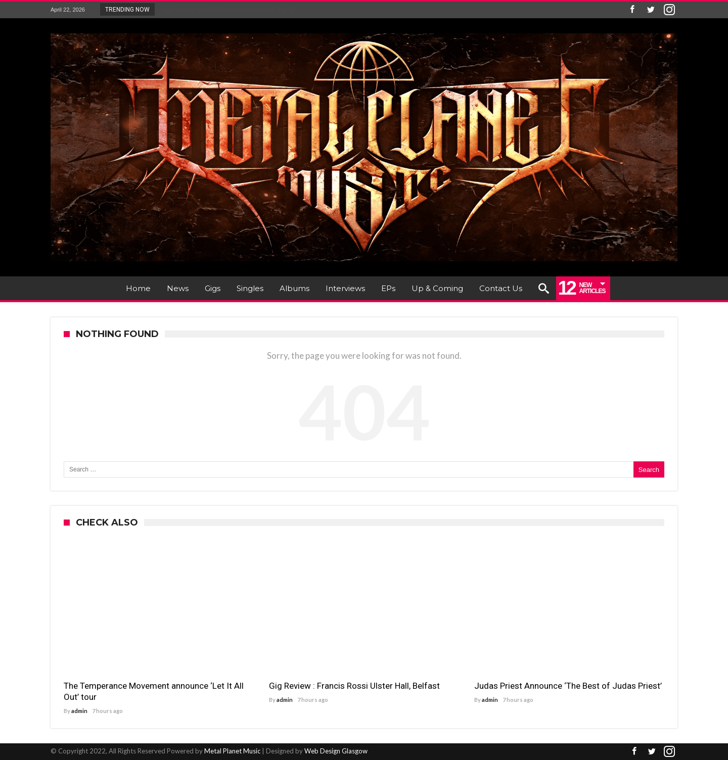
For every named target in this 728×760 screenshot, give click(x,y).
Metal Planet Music (232, 751)
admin (79, 710)
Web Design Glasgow (336, 751)
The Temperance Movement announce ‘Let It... (226, 9)
